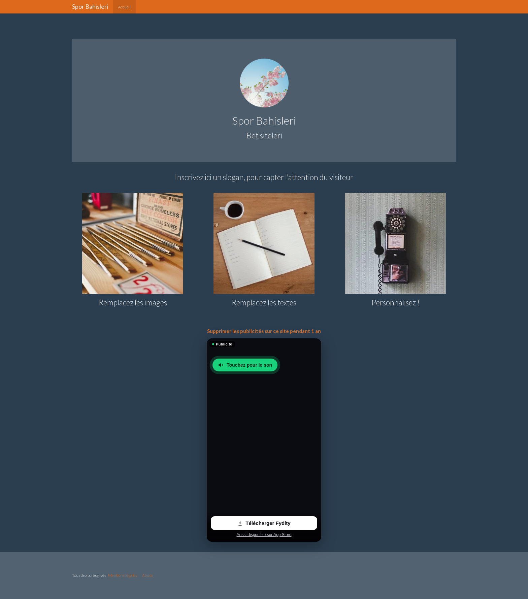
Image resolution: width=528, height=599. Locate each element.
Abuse (147, 575)
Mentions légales (122, 575)
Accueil (124, 6)
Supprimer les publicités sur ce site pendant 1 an (264, 331)
